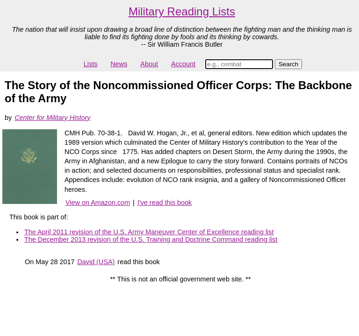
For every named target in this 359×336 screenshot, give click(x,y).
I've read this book (164, 202)
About (149, 64)
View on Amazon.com (97, 202)
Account (183, 64)
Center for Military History (52, 117)
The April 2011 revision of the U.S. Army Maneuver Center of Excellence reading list (149, 232)
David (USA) (96, 262)
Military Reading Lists (182, 11)
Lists (91, 64)
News (118, 64)
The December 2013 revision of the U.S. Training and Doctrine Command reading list (151, 239)
